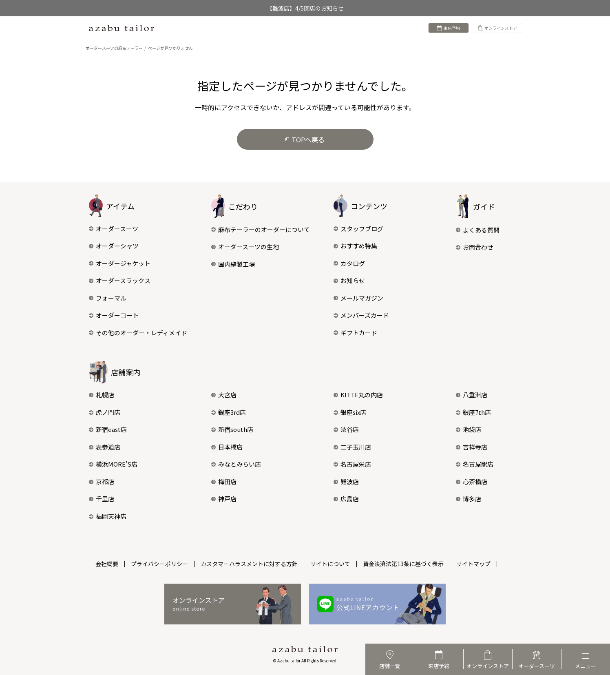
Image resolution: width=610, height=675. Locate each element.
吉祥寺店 (471, 447)
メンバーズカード (361, 315)
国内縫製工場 (233, 264)
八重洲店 (471, 394)
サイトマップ (473, 564)
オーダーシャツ (114, 245)
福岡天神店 (107, 516)
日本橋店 (227, 447)
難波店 (346, 481)
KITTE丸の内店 (358, 394)
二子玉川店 (352, 447)
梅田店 (223, 481)
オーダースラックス (119, 280)
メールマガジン (358, 298)
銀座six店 (350, 412)
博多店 (468, 498)
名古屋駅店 (474, 464)
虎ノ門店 (104, 412)
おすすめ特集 (355, 245)
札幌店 (101, 394)
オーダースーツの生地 (245, 246)
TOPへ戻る (305, 139)
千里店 (101, 498)
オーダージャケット (119, 263)
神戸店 (223, 498)
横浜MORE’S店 (113, 464)
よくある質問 (477, 230)
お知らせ (349, 280)
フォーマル (107, 298)
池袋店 (468, 429)
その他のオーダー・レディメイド (138, 332)
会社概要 (106, 564)
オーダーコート (114, 315)
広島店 (346, 498)
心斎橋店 (471, 481)
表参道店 (104, 447)
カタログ (349, 263)
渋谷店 (346, 429)
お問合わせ (474, 247)
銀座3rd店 (228, 412)
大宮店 (223, 394)
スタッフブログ (358, 228)
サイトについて (330, 564)
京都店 (101, 481)
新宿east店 (108, 429)
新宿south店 (232, 429)
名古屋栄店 (352, 464)
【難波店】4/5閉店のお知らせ (305, 8)
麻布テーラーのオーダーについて (260, 229)
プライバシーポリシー (159, 564)
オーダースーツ (113, 228)
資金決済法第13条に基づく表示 (403, 564)
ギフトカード (355, 332)
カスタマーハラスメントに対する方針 (249, 564)
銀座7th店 (473, 412)
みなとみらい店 (236, 464)
